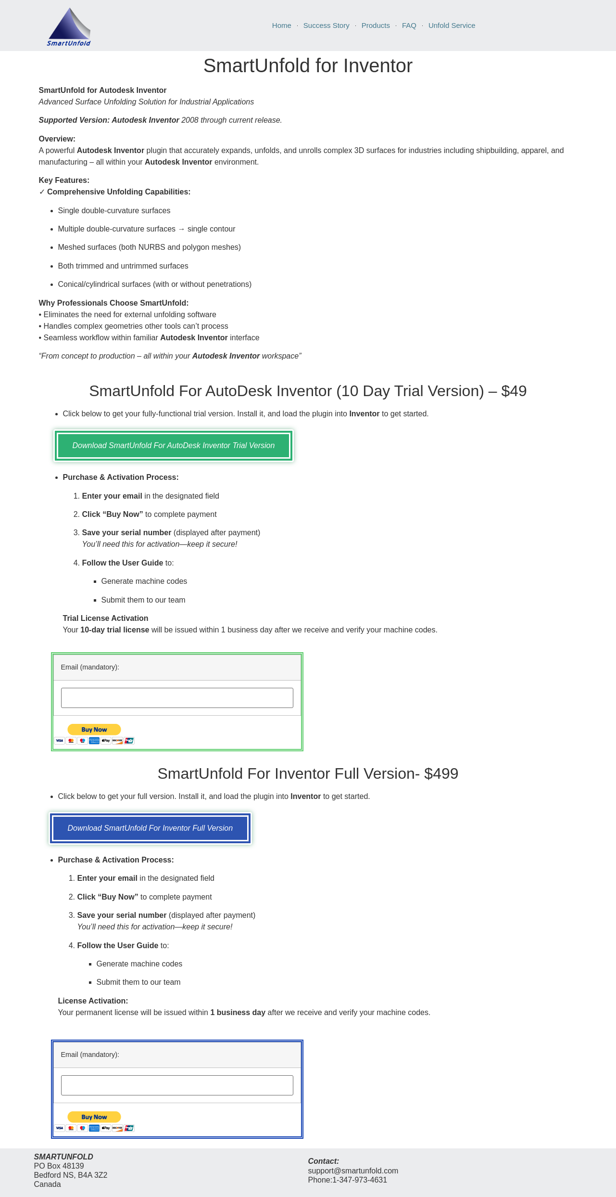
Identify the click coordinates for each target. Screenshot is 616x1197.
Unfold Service (452, 25)
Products (376, 25)
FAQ (409, 25)
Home (281, 25)
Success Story (326, 25)
